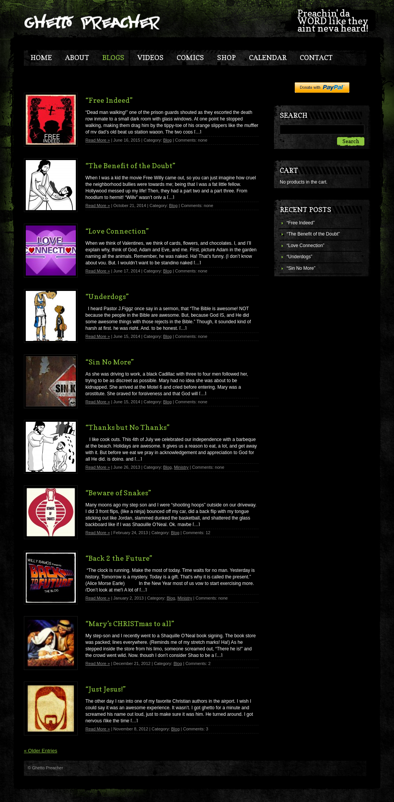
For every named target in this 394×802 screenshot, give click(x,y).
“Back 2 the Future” (118, 558)
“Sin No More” (301, 268)
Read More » (97, 140)
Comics (190, 57)
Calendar (268, 57)
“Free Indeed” (301, 223)
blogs (113, 57)
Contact (316, 57)
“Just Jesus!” (105, 689)
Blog (167, 140)
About (77, 57)
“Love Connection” (305, 245)
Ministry (181, 467)
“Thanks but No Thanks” (127, 427)
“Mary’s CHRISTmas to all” (129, 624)
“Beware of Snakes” (118, 493)
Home (41, 57)
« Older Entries (40, 751)
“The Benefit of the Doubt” (313, 234)
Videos (150, 57)
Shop (226, 57)
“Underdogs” (299, 256)
